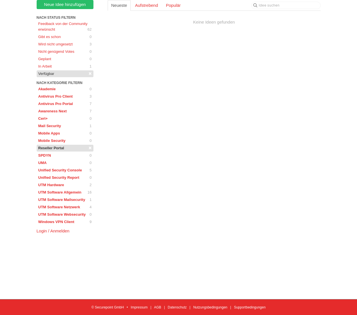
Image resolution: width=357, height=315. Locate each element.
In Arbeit (65, 66)
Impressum (139, 307)
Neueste (119, 5)
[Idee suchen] (286, 5)
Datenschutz (177, 307)
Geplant (65, 59)
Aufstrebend (146, 5)
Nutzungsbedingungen (210, 307)
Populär (173, 5)
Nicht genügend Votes (65, 51)
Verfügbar (65, 73)
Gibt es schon (65, 37)
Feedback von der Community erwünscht (65, 27)
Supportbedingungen (250, 307)
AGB (157, 307)
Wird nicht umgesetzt (65, 44)
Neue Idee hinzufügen (65, 4)
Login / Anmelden (53, 230)
